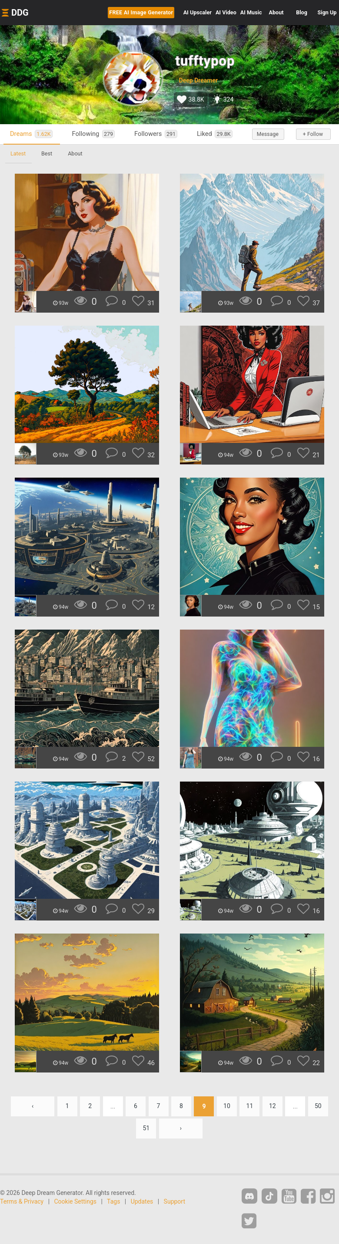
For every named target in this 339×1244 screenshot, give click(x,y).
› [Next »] (181, 1128)
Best (46, 153)
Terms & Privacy (21, 1201)
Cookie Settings (75, 1201)
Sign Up (327, 12)
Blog (301, 12)
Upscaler (197, 12)
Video (226, 12)
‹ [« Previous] (32, 1106)
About (276, 12)
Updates (142, 1201)
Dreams (31, 134)
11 (249, 1106)
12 (272, 1106)
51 (146, 1128)
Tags (113, 1201)
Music (251, 12)
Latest (18, 153)
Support (174, 1201)
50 (318, 1106)
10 (226, 1106)
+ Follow (313, 134)
